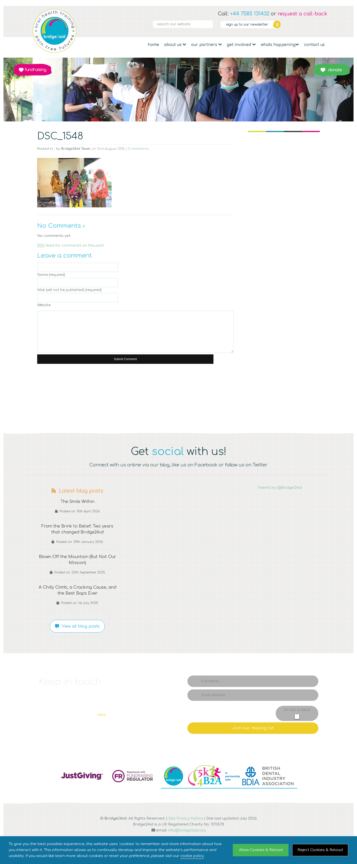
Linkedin (305, 25)
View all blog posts (77, 626)
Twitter (296, 25)
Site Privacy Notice (185, 818)
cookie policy (192, 856)
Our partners (206, 44)
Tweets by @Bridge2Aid (280, 488)
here (101, 715)
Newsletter (250, 24)
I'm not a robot (297, 710)
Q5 (302, 397)
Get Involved (241, 44)
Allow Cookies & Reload (261, 850)
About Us (175, 44)
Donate (332, 70)
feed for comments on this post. (71, 245)
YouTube (314, 25)
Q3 (178, 397)
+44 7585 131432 (249, 14)
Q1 (54, 397)
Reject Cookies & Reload (320, 850)
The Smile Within (77, 501)
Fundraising (33, 70)
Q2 (106, 397)
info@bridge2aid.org (187, 830)
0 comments (138, 148)
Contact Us (314, 44)
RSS (323, 25)
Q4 (250, 397)
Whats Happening (280, 44)
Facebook (287, 25)
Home (153, 44)
